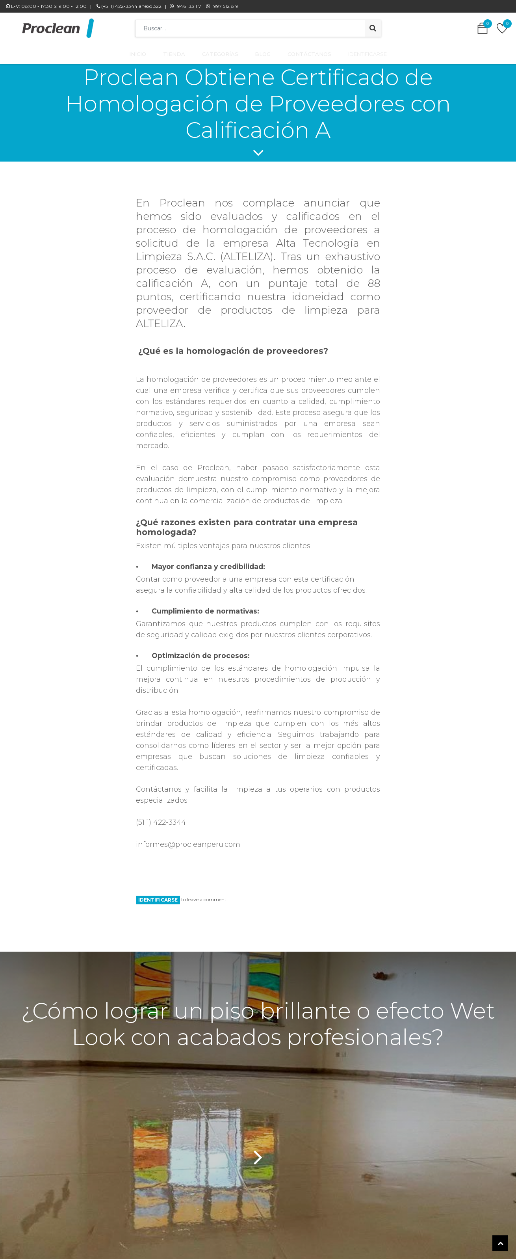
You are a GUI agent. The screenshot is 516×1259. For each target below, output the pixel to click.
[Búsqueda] (373, 28)
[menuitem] (143, 52)
